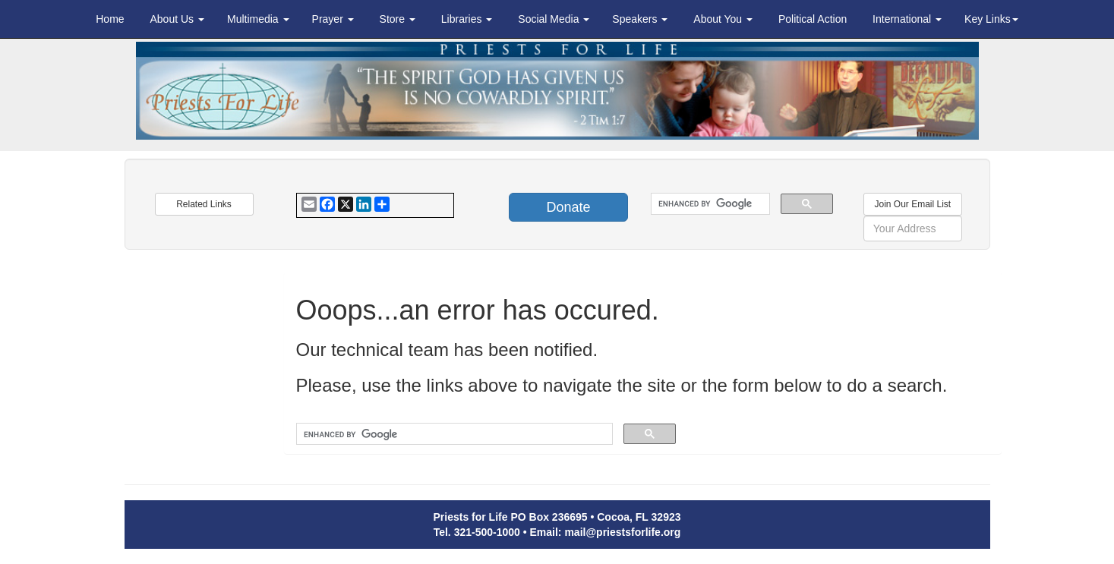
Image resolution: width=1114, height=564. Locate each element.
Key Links (991, 19)
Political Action (812, 19)
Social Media (553, 19)
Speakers (639, 19)
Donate (568, 207)
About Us (177, 19)
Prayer (333, 19)
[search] (708, 204)
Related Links (204, 204)
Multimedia (258, 19)
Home (110, 19)
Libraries (467, 19)
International (907, 19)
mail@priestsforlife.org (622, 532)
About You (723, 19)
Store (397, 19)
